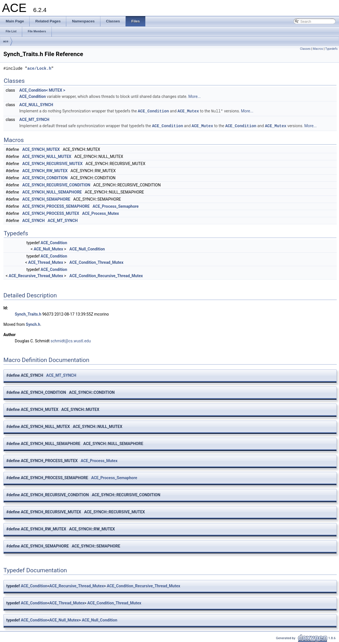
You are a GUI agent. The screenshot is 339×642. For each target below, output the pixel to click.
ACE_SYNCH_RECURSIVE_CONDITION (56, 184)
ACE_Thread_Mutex (45, 262)
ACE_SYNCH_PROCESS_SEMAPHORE (56, 205)
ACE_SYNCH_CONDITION (44, 177)
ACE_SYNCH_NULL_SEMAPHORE (52, 191)
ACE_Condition (32, 96)
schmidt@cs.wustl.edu (71, 340)
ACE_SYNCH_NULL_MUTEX (46, 156)
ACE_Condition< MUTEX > (42, 90)
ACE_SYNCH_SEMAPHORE (46, 198)
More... (194, 96)
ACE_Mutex (188, 111)
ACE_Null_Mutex (48, 248)
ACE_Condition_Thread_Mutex (96, 262)
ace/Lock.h (39, 68)
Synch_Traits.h (28, 313)
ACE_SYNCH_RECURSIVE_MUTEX (52, 163)
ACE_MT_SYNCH (34, 119)
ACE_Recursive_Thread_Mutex (36, 275)
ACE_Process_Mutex (100, 213)
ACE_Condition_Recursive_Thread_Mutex (106, 275)
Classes (305, 49)
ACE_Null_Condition (87, 248)
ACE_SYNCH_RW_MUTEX (44, 170)
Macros (318, 49)
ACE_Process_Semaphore (116, 205)
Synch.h (33, 324)
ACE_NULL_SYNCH (36, 104)
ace (5, 41)
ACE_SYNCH (33, 220)
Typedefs (331, 49)
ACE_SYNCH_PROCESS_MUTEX (50, 213)
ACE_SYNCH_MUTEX (41, 149)
